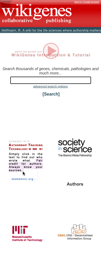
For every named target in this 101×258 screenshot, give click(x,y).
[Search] (51, 94)
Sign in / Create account (86, 2)
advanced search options (50, 86)
